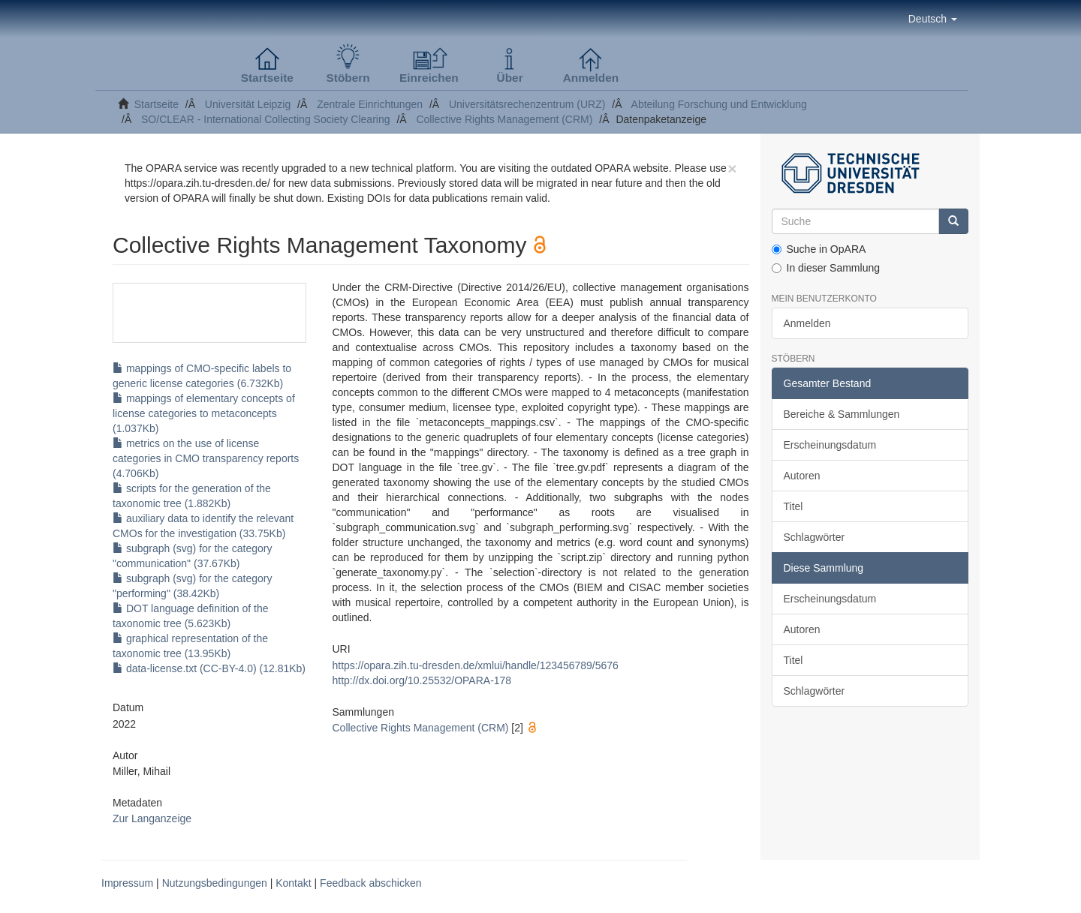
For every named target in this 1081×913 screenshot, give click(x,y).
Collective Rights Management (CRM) (504, 119)
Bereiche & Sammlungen (842, 414)
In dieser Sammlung (826, 268)
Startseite (156, 104)
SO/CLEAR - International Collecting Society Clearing (265, 119)
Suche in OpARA (819, 249)
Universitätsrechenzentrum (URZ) (527, 104)
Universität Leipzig (248, 104)
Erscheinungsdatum (830, 445)
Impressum (127, 883)
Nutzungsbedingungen (214, 883)
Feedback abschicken (370, 883)
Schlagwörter (814, 537)
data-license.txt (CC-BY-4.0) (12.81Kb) (209, 668)
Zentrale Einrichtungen (370, 104)
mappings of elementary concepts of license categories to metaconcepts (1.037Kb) (204, 413)
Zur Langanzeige (152, 818)
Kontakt (293, 883)
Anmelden (807, 323)
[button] (932, 19)
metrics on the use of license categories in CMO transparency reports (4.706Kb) (206, 458)
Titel (793, 506)
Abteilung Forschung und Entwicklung (719, 104)
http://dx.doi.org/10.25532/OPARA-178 (421, 680)
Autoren (802, 476)
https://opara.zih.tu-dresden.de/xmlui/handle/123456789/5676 (475, 665)
